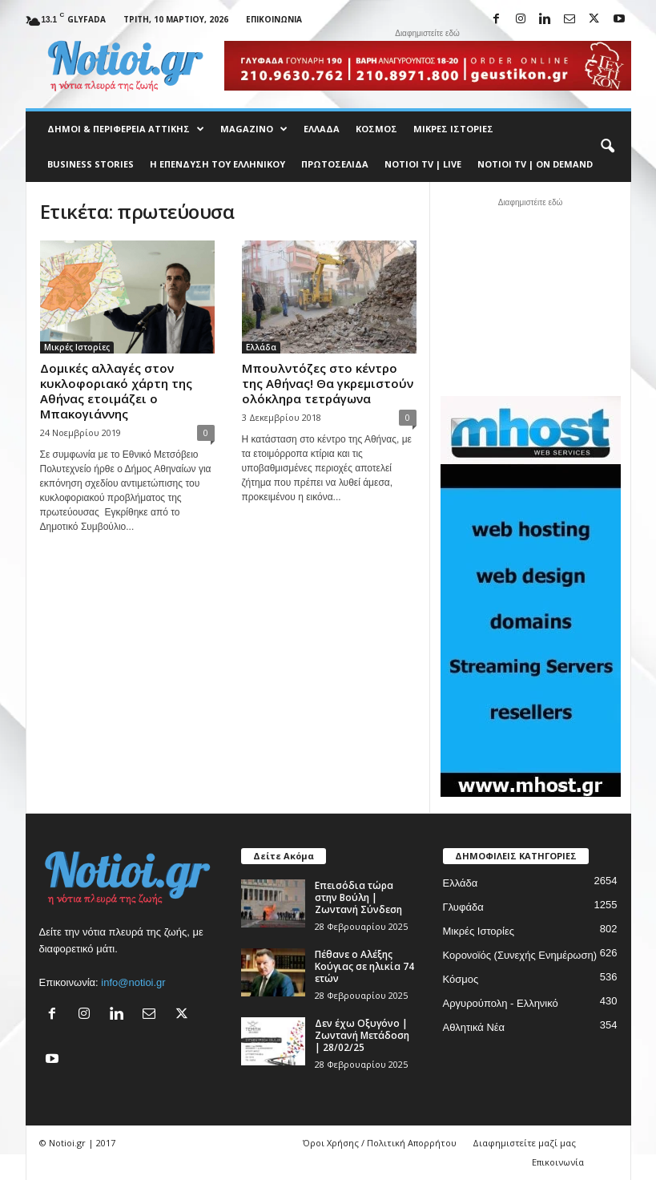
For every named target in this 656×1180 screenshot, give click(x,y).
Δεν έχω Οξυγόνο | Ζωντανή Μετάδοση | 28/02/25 (362, 1035)
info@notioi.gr (133, 982)
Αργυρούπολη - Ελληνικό (500, 1003)
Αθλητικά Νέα (474, 1027)
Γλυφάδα (463, 907)
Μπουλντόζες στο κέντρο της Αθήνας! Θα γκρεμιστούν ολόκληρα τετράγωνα (327, 383)
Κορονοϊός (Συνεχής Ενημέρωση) (520, 955)
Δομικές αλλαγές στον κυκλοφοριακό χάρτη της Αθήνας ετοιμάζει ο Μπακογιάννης (116, 391)
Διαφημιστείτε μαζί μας (524, 1143)
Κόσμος (376, 129)
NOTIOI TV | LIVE (422, 164)
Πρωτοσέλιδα (334, 164)
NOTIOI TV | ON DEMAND (535, 164)
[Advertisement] (530, 295)
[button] (607, 146)
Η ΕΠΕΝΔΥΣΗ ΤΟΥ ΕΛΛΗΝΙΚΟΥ (217, 164)
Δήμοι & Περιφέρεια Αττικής (125, 129)
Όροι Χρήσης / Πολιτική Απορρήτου (380, 1143)
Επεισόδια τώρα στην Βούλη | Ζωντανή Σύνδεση (358, 897)
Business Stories (90, 164)
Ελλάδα (322, 129)
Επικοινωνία (274, 19)
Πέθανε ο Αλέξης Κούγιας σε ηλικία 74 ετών (364, 966)
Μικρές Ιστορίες (453, 129)
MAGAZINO (254, 129)
